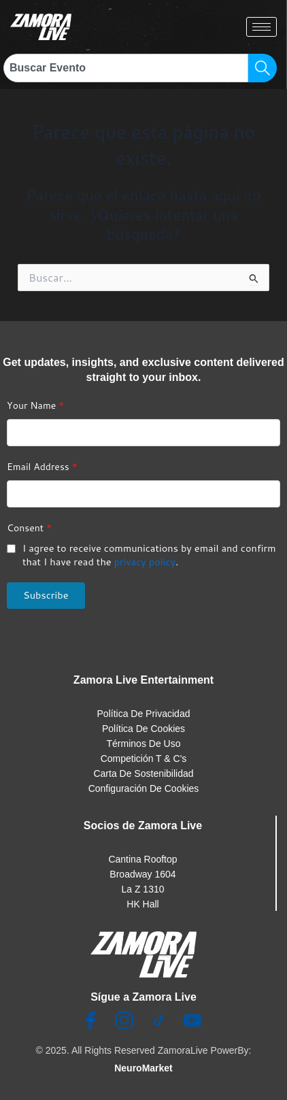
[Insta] (124, 1021)
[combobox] (125, 68)
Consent (29, 528)
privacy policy (145, 561)
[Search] (262, 68)
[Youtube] (192, 1021)
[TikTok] (158, 1021)
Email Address (42, 466)
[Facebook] (90, 1021)
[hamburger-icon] (261, 27)
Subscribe (46, 595)
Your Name (35, 405)
